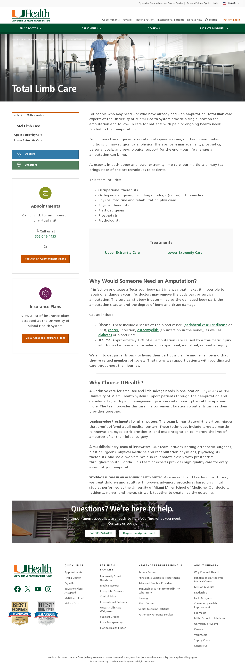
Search (211, 20)
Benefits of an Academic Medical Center (208, 580)
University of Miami (206, 624)
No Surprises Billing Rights (183, 657)
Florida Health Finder (113, 628)
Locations (153, 28)
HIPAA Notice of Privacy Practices (123, 657)
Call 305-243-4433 (100, 533)
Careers (198, 629)
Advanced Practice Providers (155, 583)
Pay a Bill (127, 20)
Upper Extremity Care (28, 135)
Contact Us (200, 646)
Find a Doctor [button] (29, 28)
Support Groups (109, 617)
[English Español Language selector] (231, 3)
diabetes (105, 335)
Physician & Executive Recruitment (159, 578)
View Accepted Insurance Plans (45, 338)
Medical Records (109, 586)
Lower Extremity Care (28, 140)
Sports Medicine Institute (153, 609)
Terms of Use (76, 657)
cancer (113, 330)
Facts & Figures (203, 598)
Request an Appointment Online (45, 259)
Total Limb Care (27, 126)
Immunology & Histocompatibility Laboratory (159, 591)
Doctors (25, 154)
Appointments (111, 20)
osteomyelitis (148, 330)
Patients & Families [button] (212, 28)
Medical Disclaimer (58, 657)
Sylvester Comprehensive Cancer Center (161, 3)
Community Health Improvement (205, 606)
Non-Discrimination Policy (155, 657)
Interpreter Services (112, 591)
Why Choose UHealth (206, 572)
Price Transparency (111, 622)
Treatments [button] (90, 28)
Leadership (200, 593)
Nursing (143, 598)
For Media (200, 613)
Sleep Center (146, 604)
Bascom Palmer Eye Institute (202, 3)
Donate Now (194, 20)
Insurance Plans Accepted (73, 591)
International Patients (170, 20)
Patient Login (230, 20)
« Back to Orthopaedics (29, 115)
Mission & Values (204, 587)
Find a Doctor (72, 578)
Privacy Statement (95, 657)
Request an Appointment (139, 533)
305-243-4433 (45, 236)
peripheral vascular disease (206, 325)
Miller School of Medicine (209, 618)
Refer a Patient (145, 20)
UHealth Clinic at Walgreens (110, 610)
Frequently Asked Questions (110, 578)
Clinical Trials (108, 597)
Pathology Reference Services (155, 615)
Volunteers (200, 635)
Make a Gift (71, 604)
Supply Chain (202, 640)
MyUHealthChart (74, 598)
